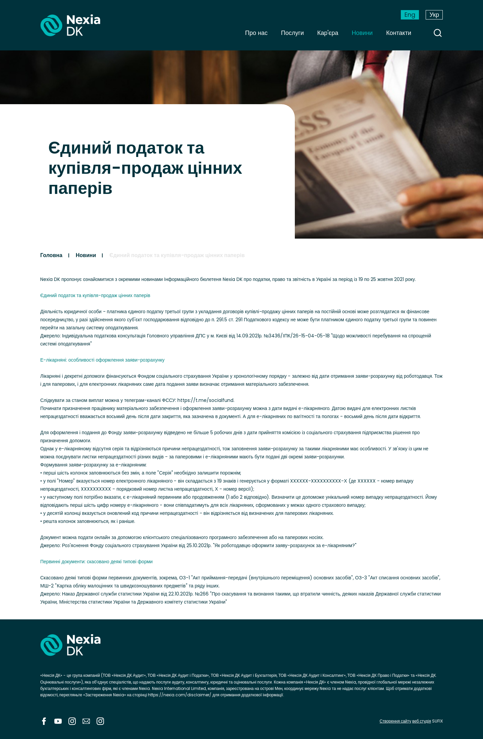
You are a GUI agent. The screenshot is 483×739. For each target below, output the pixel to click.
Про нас (256, 33)
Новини (362, 33)
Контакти (398, 33)
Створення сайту (395, 721)
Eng (410, 14)
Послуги (292, 33)
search (437, 33)
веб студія (421, 721)
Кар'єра (327, 33)
